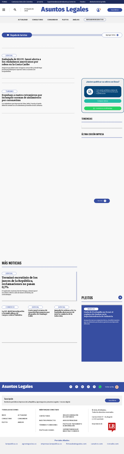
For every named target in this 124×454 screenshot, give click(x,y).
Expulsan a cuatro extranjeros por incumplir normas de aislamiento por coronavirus (22, 98)
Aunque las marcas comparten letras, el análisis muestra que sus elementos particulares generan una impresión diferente (101, 322)
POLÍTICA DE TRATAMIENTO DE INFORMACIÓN (72, 425)
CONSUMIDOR (52, 20)
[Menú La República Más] (4, 9)
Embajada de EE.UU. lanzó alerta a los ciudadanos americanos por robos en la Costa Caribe (21, 62)
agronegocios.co (29, 444)
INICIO (4, 415)
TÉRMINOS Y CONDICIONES (48, 425)
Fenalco (82, 2)
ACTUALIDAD (23, 20)
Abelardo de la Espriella (97, 2)
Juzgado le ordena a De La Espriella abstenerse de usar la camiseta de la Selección (65, 313)
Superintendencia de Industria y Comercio (61, 2)
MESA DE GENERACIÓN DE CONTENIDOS (70, 416)
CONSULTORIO (37, 20)
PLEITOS (65, 20)
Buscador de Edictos (94, 19)
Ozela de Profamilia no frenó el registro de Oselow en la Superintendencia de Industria (98, 314)
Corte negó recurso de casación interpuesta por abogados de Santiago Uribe (39, 313)
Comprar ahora (102, 101)
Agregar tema (112, 35)
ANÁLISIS (76, 20)
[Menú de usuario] (98, 10)
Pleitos (87, 297)
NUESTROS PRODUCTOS (47, 420)
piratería (40, 2)
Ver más (102, 201)
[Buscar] (15, 9)
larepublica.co (11, 444)
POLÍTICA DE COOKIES (46, 430)
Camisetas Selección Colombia (22, 2)
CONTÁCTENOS (44, 416)
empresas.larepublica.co (51, 444)
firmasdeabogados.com (76, 444)
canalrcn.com (97, 444)
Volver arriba (112, 387)
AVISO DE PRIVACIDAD (70, 420)
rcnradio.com (113, 444)
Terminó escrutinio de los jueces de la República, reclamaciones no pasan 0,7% (20, 282)
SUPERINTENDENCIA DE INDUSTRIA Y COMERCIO (71, 430)
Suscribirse (115, 10)
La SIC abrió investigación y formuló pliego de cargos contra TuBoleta (13, 313)
